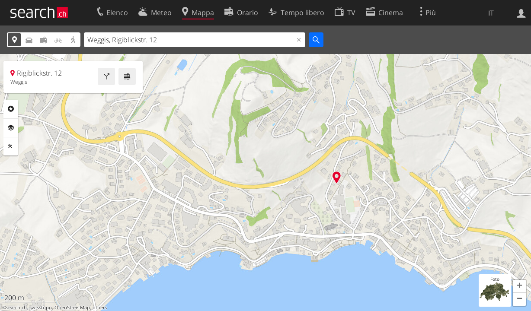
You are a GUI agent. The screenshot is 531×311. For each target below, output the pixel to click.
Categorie (10, 109)
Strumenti (10, 146)
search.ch (16, 308)
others (100, 308)
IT (491, 13)
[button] (519, 286)
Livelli (10, 128)
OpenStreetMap (72, 308)
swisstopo (40, 308)
